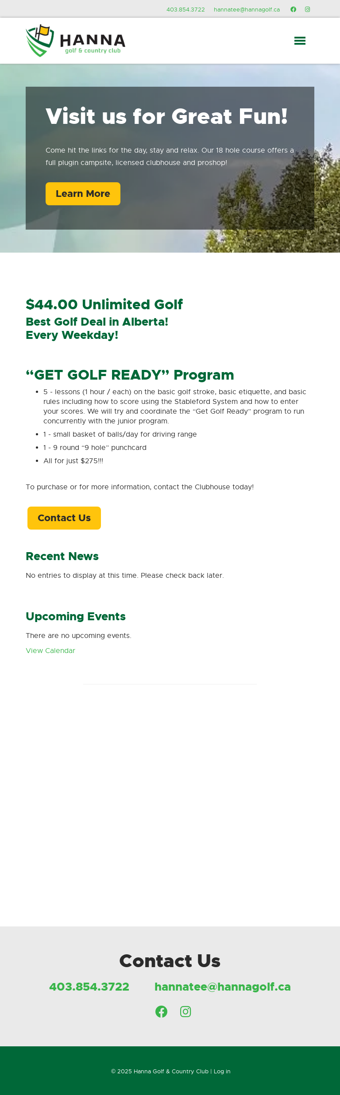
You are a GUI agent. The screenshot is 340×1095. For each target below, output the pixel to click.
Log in (222, 1071)
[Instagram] (307, 9)
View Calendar (50, 650)
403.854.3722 (185, 9)
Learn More (83, 193)
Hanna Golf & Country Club (171, 1071)
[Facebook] (293, 9)
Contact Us (64, 517)
